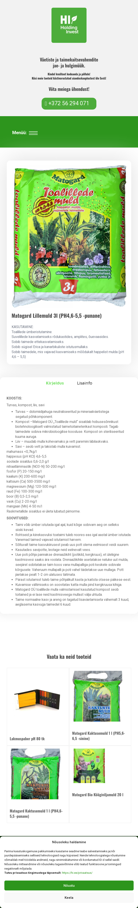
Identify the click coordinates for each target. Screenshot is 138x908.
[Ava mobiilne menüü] (33, 133)
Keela (69, 898)
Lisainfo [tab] (84, 382)
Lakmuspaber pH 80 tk (27, 738)
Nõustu (69, 886)
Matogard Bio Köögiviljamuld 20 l (97, 794)
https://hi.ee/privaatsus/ (77, 872)
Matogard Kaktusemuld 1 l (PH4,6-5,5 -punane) (36, 813)
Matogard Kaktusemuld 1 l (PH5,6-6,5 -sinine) (98, 735)
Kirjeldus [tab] (55, 382)
